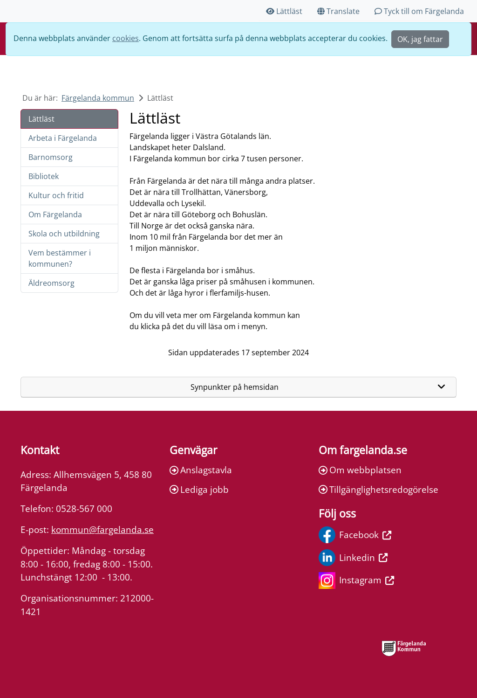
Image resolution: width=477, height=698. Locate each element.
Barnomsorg (50, 157)
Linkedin (353, 557)
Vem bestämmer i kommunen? (59, 258)
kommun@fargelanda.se (102, 529)
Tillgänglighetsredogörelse (378, 489)
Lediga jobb (199, 489)
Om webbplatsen (360, 469)
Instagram (356, 580)
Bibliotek (43, 176)
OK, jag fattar (420, 39)
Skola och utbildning (64, 233)
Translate (338, 11)
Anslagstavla (201, 469)
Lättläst (284, 11)
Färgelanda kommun (97, 98)
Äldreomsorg (51, 283)
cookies (125, 38)
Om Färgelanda (55, 214)
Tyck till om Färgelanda (419, 11)
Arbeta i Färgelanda (62, 138)
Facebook (355, 534)
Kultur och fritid (56, 195)
